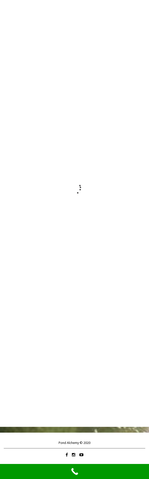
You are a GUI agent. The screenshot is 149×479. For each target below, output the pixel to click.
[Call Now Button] (74, 471)
